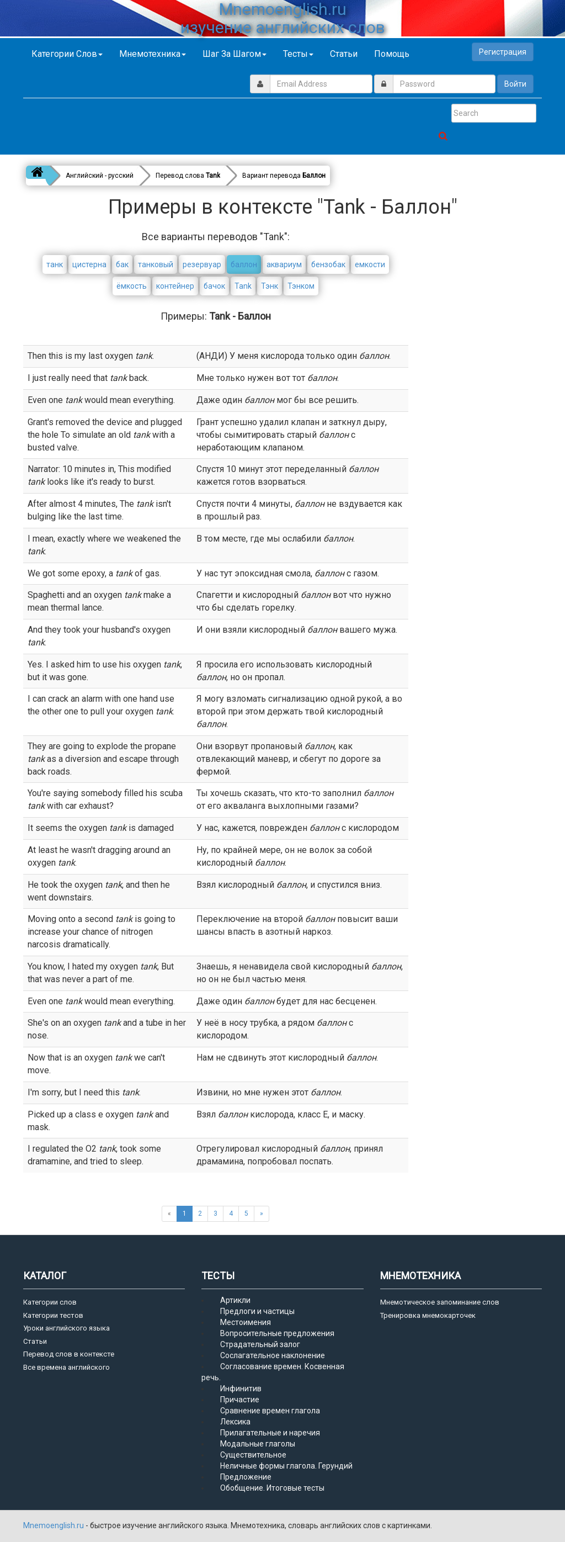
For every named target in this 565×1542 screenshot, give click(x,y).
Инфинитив (241, 1388)
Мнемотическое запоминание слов (439, 1302)
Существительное (253, 1454)
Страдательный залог (260, 1344)
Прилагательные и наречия (270, 1432)
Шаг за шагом (234, 54)
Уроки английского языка (66, 1328)
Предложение (245, 1476)
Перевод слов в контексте (68, 1354)
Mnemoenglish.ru (54, 1525)
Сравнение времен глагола (270, 1410)
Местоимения (245, 1322)
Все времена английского (66, 1367)
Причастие (239, 1399)
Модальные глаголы (257, 1443)
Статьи (344, 54)
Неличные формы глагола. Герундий (286, 1465)
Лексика (235, 1421)
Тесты (298, 54)
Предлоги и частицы (257, 1311)
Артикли (235, 1300)
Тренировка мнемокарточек (428, 1315)
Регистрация (502, 51)
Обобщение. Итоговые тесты (272, 1487)
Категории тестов (53, 1315)
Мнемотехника (152, 54)
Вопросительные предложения (277, 1333)
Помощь (391, 54)
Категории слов (67, 54)
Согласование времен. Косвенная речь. (272, 1372)
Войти (515, 84)
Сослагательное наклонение (272, 1355)
